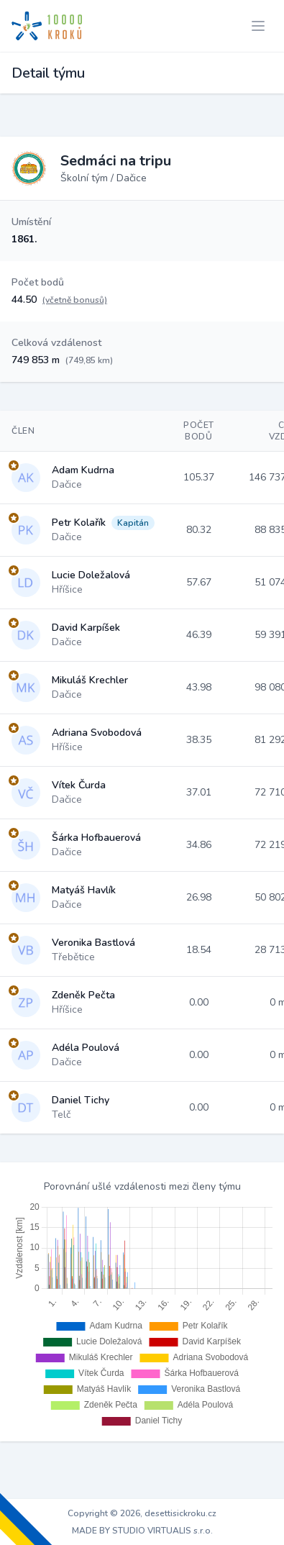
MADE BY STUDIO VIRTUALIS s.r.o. (142, 1530)
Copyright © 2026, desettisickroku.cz (142, 1513)
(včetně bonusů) (74, 300)
